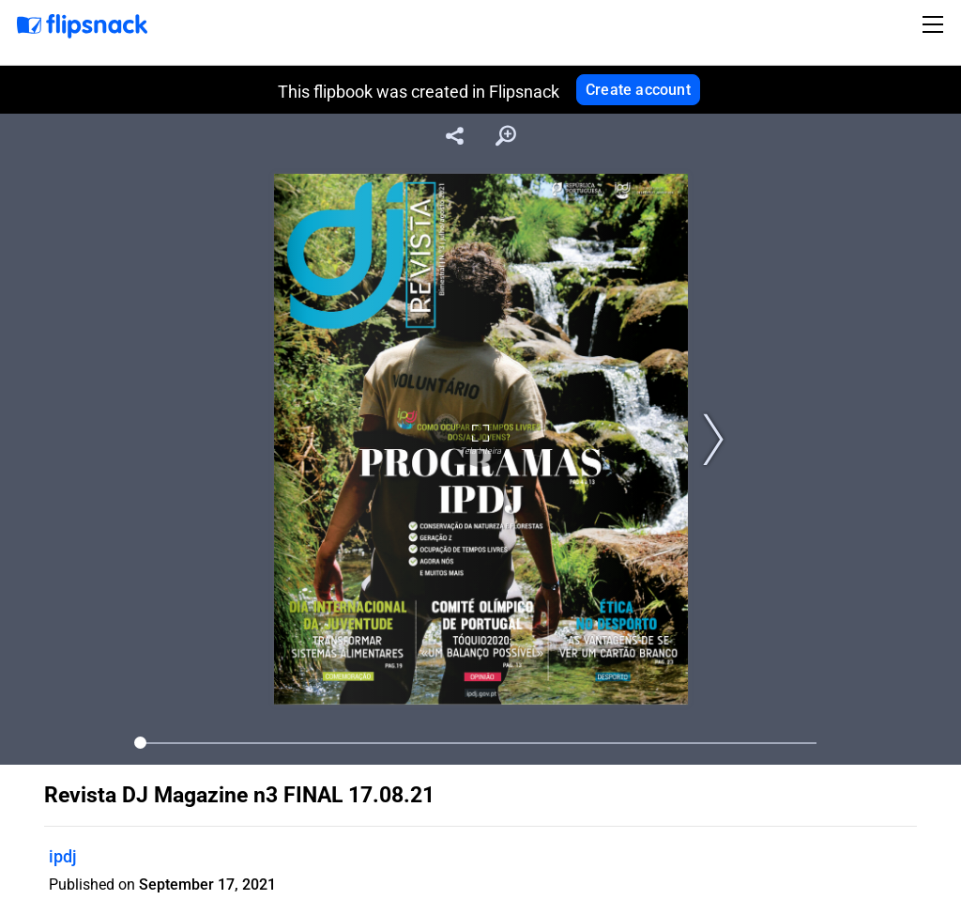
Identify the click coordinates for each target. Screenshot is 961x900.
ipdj (63, 856)
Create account (638, 90)
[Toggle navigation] (935, 24)
